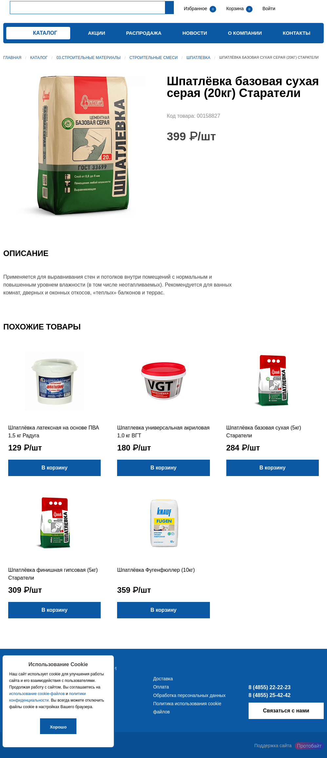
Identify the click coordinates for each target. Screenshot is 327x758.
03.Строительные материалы (88, 57)
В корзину (54, 467)
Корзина (235, 8)
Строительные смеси (154, 57)
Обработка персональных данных (189, 695)
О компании (245, 33)
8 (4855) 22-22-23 (270, 687)
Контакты (296, 33)
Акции (96, 33)
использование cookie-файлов (37, 693)
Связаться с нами (286, 710)
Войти (268, 8)
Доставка (163, 678)
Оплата (161, 686)
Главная (12, 57)
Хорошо (58, 727)
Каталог (39, 57)
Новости (194, 33)
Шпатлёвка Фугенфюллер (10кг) (156, 570)
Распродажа (143, 33)
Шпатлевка (199, 57)
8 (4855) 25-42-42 (270, 695)
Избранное (195, 8)
